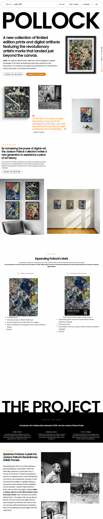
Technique (86, 4)
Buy (97, 4)
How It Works (73, 4)
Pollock (62, 4)
